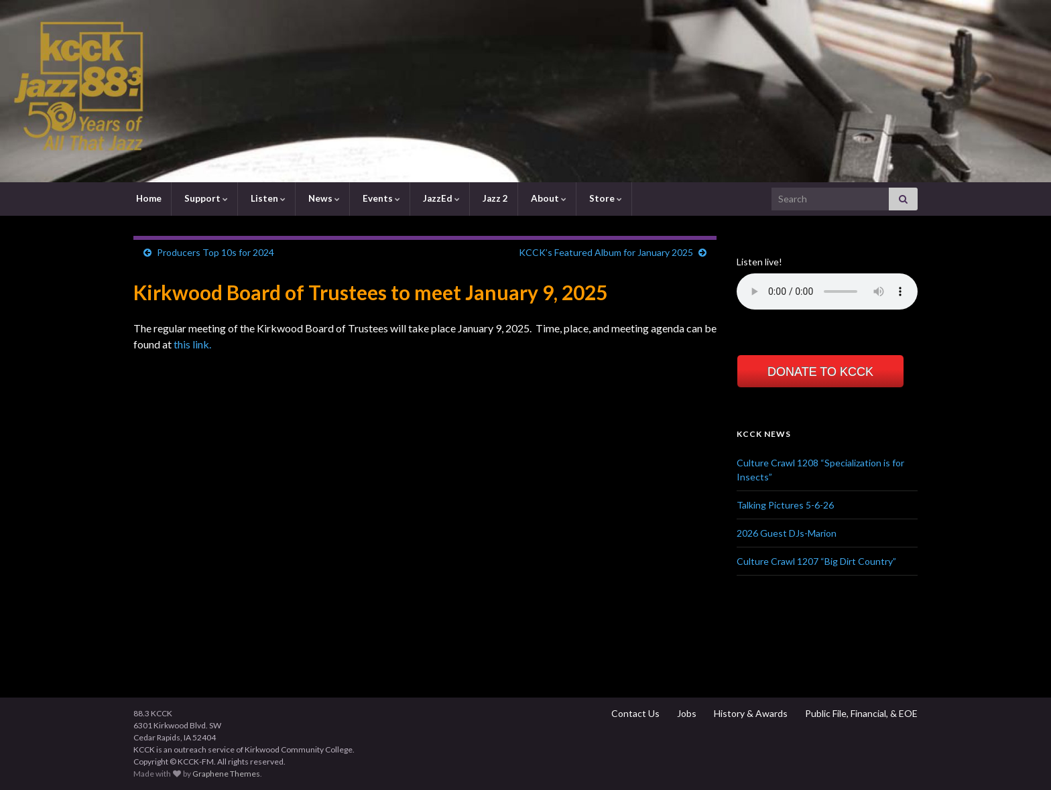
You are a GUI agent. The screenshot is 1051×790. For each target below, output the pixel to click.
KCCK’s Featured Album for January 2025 (606, 252)
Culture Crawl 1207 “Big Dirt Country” (816, 561)
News (323, 198)
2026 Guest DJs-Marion (787, 533)
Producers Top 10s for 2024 (215, 252)
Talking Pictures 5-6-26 (785, 505)
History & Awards (750, 713)
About (547, 198)
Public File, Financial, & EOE (860, 713)
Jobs (685, 713)
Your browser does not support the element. (827, 291)
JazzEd (440, 198)
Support (205, 198)
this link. (192, 344)
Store (604, 198)
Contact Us (634, 713)
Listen (267, 198)
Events (380, 198)
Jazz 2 (494, 198)
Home (148, 198)
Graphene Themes (226, 774)
